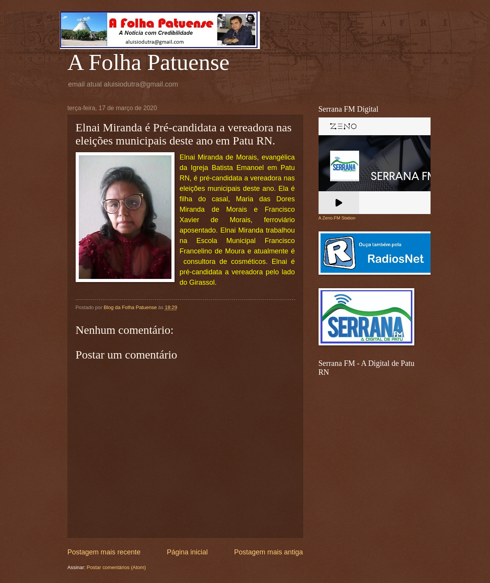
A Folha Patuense (149, 62)
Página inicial (187, 552)
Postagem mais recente (104, 552)
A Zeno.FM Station (337, 218)
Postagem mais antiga (268, 552)
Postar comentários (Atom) (116, 567)
